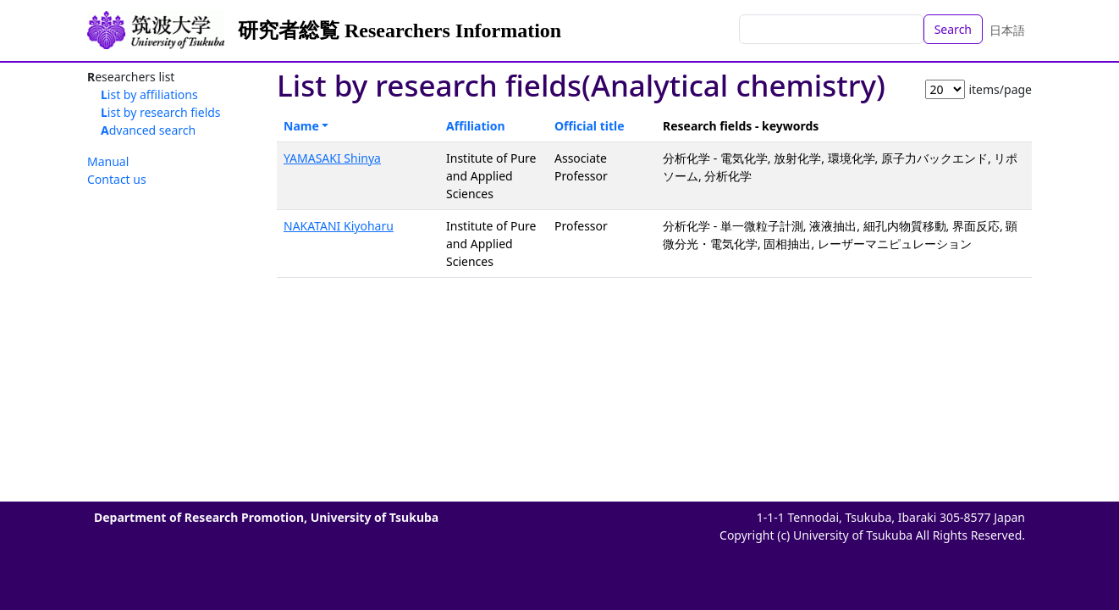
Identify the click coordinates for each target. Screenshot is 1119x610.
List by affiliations (149, 94)
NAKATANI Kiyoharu (339, 226)
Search (953, 29)
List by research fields (161, 112)
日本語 (1007, 30)
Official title (589, 126)
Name (301, 126)
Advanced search (148, 130)
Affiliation (475, 126)
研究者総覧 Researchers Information (399, 30)
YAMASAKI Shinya (332, 158)
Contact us (116, 179)
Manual (108, 161)
